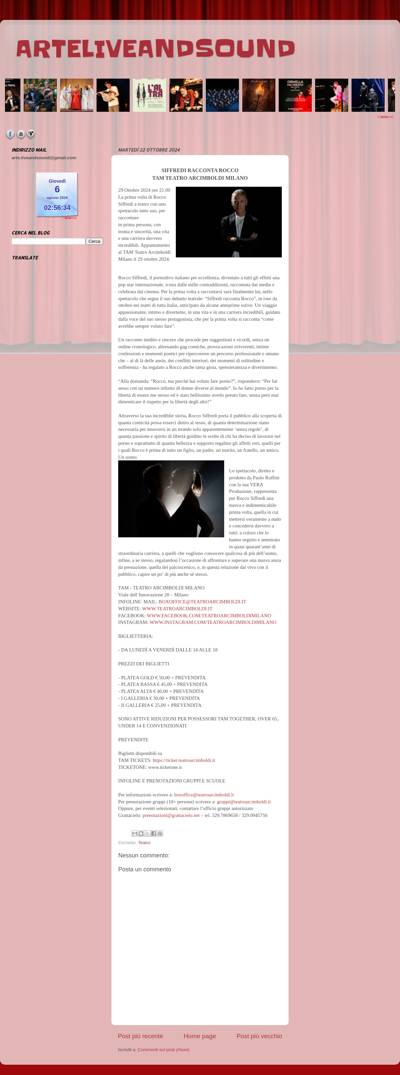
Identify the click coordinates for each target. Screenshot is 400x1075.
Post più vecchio (259, 1036)
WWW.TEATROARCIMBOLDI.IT (177, 608)
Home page (200, 1036)
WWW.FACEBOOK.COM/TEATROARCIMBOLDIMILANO (209, 615)
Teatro (144, 842)
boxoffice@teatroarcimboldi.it (204, 794)
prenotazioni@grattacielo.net (171, 815)
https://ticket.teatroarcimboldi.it (184, 760)
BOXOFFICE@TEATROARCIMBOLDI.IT (202, 601)
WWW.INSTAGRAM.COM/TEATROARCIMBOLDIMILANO (213, 622)
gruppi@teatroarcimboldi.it (244, 801)
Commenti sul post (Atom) (163, 1049)
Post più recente (140, 1036)
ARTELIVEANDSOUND (155, 49)
